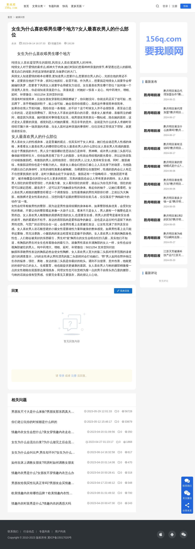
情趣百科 (56, 43)
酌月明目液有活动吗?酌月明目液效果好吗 (174, 148)
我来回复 (123, 290)
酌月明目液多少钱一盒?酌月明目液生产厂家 (174, 201)
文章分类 (37, 6)
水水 (13, 43)
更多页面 (76, 6)
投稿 (185, 6)
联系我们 (13, 531)
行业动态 (28, 531)
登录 (165, 6)
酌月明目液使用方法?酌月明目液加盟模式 (174, 183)
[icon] (161, 534)
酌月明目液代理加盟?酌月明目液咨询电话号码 (174, 112)
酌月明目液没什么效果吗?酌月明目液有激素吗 (174, 130)
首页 (26, 6)
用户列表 (60, 531)
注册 (174, 6)
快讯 (65, 6)
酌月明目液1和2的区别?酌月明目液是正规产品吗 (174, 219)
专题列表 (54, 6)
